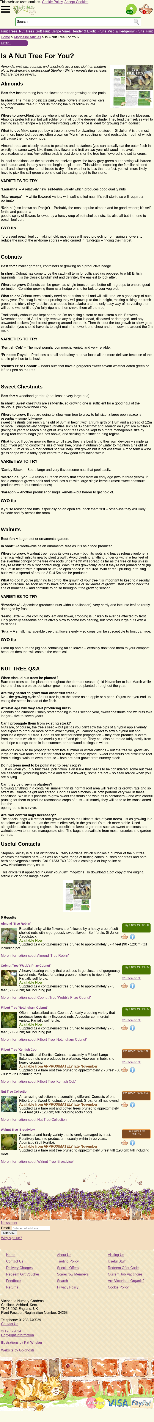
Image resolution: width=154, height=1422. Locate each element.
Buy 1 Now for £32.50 (136, 925)
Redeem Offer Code (123, 1268)
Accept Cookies (76, 2)
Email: (6, 1228)
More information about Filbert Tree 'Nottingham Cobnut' (44, 1039)
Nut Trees (26, 31)
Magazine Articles (27, 37)
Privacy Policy (68, 1287)
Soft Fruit (43, 31)
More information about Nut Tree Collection (34, 1119)
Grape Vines (61, 31)
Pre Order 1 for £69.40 (136, 1093)
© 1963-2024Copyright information (17, 1333)
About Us (64, 1255)
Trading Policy (68, 1261)
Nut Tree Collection (14, 1091)
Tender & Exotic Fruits (89, 31)
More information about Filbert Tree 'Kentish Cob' (38, 1081)
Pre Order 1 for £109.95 (136, 1133)
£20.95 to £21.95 (131, 978)
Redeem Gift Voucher (22, 1274)
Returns (12, 1287)
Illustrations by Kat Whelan (21, 1342)
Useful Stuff (117, 1261)
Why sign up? (11, 1238)
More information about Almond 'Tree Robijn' (35, 955)
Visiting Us (116, 1255)
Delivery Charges (19, 1268)
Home (5, 37)
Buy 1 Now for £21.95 (136, 967)
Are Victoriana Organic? (126, 1281)
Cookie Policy (52, 2)
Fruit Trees (9, 31)
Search (62, 1281)
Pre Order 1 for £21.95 (136, 1051)
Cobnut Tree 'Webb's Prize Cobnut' (26, 965)
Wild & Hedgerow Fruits (126, 31)
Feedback (13, 1281)
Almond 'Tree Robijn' (16, 923)
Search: (22, 21)
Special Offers (68, 1268)
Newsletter (9, 1223)
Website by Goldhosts (18, 1350)
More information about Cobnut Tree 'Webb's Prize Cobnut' (46, 997)
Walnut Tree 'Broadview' (18, 1129)
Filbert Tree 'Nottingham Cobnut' (24, 1007)
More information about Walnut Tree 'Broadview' (37, 1161)
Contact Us (14, 1261)
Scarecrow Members (73, 1274)
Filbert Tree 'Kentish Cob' (19, 1049)
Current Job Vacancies (125, 1274)
